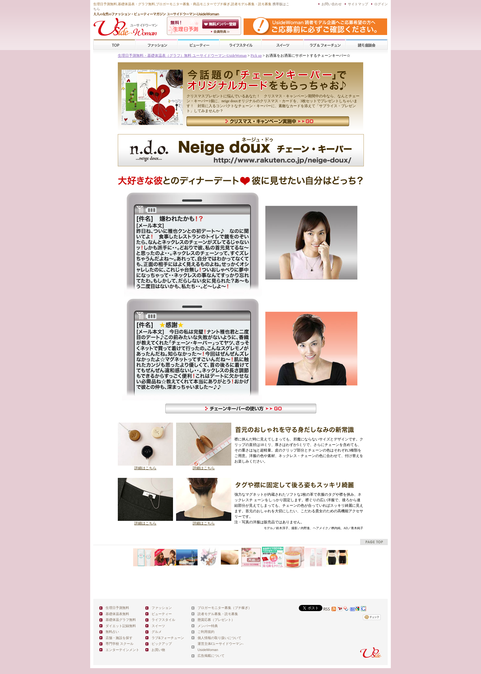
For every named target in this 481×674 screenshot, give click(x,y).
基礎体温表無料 (117, 614)
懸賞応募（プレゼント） (216, 620)
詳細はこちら (145, 466)
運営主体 (204, 643)
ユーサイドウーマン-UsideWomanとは (221, 31)
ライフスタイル (240, 45)
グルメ (157, 631)
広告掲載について (211, 655)
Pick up (256, 55)
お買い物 (158, 650)
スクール (366, 45)
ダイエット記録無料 (121, 626)
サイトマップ (358, 4)
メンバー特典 (208, 626)
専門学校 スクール (119, 643)
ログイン (381, 4)
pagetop (374, 542)
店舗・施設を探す (119, 638)
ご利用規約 (206, 631)
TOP (115, 45)
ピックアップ (162, 643)
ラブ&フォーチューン (324, 45)
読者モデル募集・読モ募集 (218, 614)
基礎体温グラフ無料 (121, 620)
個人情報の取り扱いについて (219, 638)
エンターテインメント (122, 650)
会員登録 (221, 24)
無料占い (112, 631)
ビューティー (198, 45)
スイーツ (282, 45)
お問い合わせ (331, 4)
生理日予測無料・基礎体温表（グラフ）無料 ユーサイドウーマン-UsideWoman (182, 55)
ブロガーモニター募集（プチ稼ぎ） (225, 608)
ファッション (156, 45)
